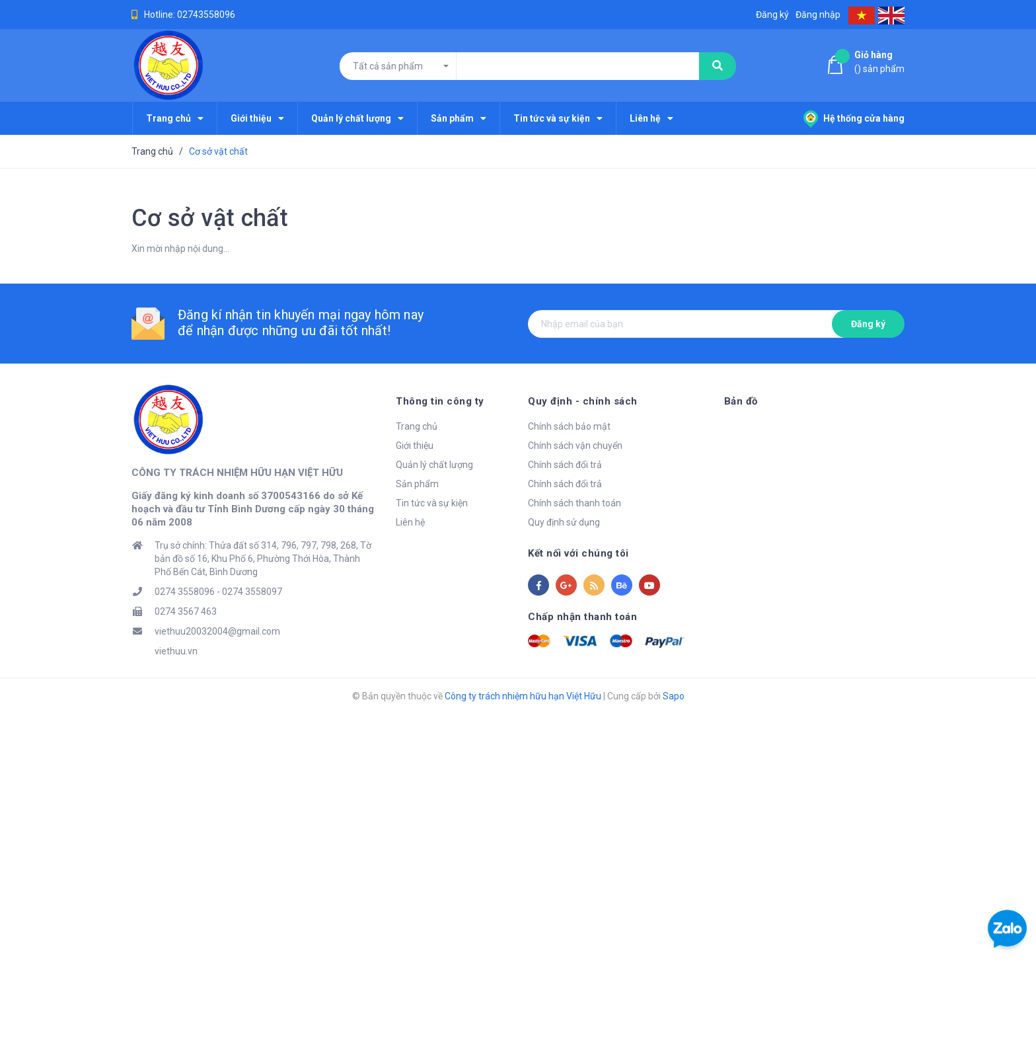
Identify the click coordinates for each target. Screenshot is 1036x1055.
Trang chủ (416, 426)
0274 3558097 (252, 591)
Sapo (673, 696)
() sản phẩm (879, 61)
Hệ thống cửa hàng (854, 118)
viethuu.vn (176, 651)
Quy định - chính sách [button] (583, 401)
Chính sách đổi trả (565, 464)
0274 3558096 (185, 591)
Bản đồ (741, 401)
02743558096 (206, 14)
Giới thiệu (414, 445)
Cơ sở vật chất (209, 218)
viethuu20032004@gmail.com (217, 631)
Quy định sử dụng (564, 522)
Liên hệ (410, 522)
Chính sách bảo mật (569, 426)
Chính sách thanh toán (574, 503)
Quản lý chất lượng (434, 464)
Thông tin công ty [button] (440, 401)
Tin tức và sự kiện (432, 503)
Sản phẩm (417, 484)
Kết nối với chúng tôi (578, 553)
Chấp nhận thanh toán (582, 617)
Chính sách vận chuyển (575, 445)
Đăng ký (868, 324)
